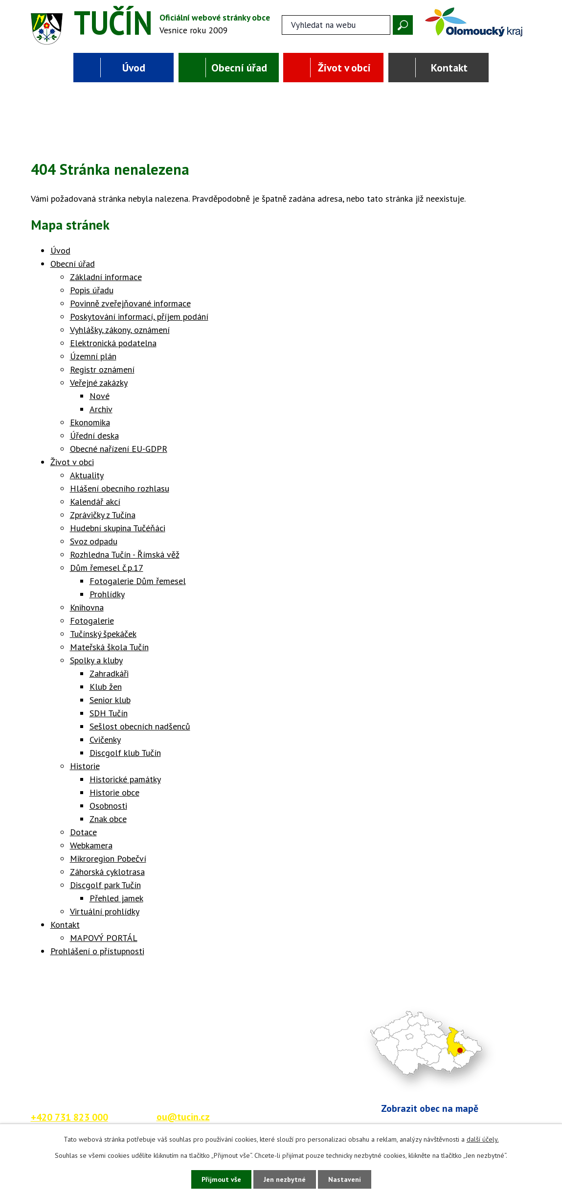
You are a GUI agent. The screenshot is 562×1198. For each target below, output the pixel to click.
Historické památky (125, 779)
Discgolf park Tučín (105, 885)
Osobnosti (108, 805)
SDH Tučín (109, 713)
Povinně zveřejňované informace (130, 303)
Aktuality (87, 475)
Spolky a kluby (96, 660)
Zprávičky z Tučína (102, 514)
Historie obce (114, 792)
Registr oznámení (102, 369)
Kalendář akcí (95, 501)
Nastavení (344, 1179)
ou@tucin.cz (183, 1116)
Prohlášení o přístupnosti (97, 951)
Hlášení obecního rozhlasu (119, 488)
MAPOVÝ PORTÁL (103, 937)
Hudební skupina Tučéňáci (117, 528)
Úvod (133, 67)
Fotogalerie (92, 620)
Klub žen (106, 686)
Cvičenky (105, 739)
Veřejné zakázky (99, 382)
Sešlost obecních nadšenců (140, 726)
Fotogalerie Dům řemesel (138, 581)
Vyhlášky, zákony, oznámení (120, 329)
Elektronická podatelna (113, 343)
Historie (85, 766)
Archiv (101, 409)
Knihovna (87, 607)
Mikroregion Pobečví (108, 858)
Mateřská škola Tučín (109, 647)
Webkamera (91, 845)
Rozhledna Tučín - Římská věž (125, 554)
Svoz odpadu (93, 541)
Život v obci (344, 67)
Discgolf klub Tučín (125, 752)
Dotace (83, 832)
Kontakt (449, 67)
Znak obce (108, 818)
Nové (100, 395)
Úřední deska (94, 435)
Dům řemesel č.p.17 (106, 567)
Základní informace (106, 276)
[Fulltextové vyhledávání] (336, 25)
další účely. (483, 1139)
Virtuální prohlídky (104, 911)
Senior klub (110, 699)
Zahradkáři (109, 673)
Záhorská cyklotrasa (107, 871)
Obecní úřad (239, 67)
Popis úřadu (91, 290)
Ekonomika (90, 422)
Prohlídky (107, 594)
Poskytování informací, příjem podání (139, 316)
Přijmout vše (221, 1179)
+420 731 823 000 (69, 1117)
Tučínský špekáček (103, 633)
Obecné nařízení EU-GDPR (118, 448)
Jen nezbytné (285, 1179)
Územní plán (93, 356)
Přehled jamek (116, 898)
